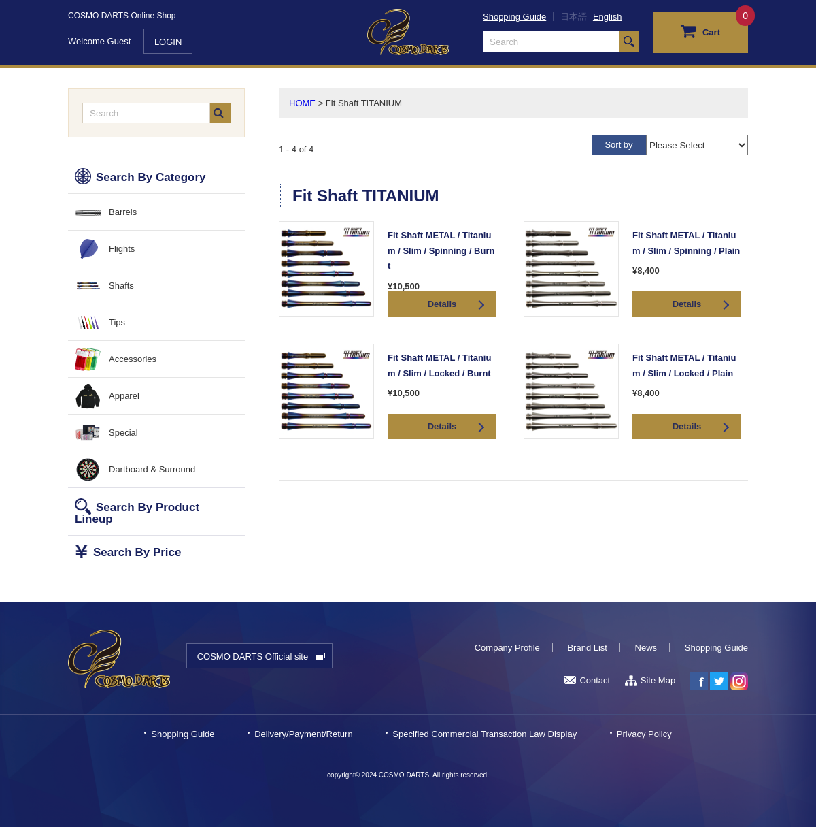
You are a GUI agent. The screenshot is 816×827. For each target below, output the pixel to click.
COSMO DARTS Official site (253, 656)
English (607, 17)
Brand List (587, 648)
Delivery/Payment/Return (303, 734)
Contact (587, 680)
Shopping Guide (514, 17)
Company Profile (507, 648)
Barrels (123, 212)
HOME (302, 103)
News (646, 648)
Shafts (121, 285)
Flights (122, 249)
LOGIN (168, 42)
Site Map (650, 680)
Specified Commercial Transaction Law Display (484, 734)
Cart (700, 30)
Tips (117, 322)
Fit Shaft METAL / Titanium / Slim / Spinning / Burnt (441, 250)
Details (442, 304)
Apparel (124, 396)
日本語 (573, 17)
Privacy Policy (644, 734)
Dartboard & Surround (152, 469)
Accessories (132, 359)
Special (123, 432)
